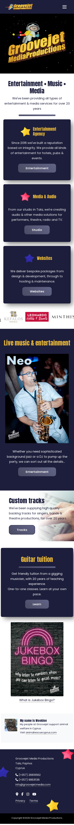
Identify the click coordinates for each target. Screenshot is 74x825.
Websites (37, 291)
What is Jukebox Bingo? (37, 697)
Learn (37, 601)
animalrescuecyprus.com (41, 729)
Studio (37, 230)
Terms (33, 798)
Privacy (20, 798)
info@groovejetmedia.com (33, 782)
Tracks (22, 527)
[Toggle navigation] (64, 7)
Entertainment (37, 168)
